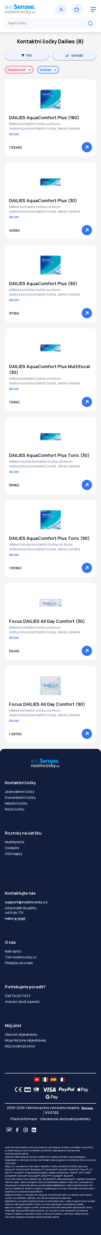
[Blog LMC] (9, 1130)
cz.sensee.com (85, 1182)
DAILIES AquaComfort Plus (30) (43, 200)
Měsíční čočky (16, 803)
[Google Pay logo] (50, 1096)
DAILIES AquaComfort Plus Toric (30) (49, 455)
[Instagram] (26, 1130)
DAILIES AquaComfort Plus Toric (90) (49, 538)
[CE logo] (17, 1089)
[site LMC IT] (45, 1079)
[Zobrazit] (87, 147)
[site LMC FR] (62, 1079)
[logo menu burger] (93, 9)
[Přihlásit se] (61, 9)
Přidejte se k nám (19, 963)
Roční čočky (14, 809)
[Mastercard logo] (35, 1089)
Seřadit (77, 55)
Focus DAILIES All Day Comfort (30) (47, 621)
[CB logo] (26, 1089)
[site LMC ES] (53, 1079)
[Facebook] (17, 1130)
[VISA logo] (48, 1089)
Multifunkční (14, 842)
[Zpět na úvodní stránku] (27, 9)
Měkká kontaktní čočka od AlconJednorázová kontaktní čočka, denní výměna (44, 126)
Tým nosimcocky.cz (21, 957)
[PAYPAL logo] (65, 1089)
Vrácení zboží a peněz (22, 1001)
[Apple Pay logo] (82, 1089)
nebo (15, 918)
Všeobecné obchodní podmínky (65, 1119)
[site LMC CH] (37, 1079)
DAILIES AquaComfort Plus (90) (43, 283)
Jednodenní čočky (19, 791)
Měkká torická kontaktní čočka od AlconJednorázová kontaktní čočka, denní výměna (44, 463)
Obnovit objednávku (21, 1034)
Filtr (29, 55)
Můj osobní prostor (20, 1046)
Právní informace (23, 1119)
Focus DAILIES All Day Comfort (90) (47, 704)
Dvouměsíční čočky (20, 797)
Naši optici (13, 951)
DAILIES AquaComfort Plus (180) (44, 117)
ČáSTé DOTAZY (17, 995)
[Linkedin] (34, 1130)
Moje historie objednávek (25, 1040)
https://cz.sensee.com (17, 1166)
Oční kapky (13, 853)
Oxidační (12, 847)
